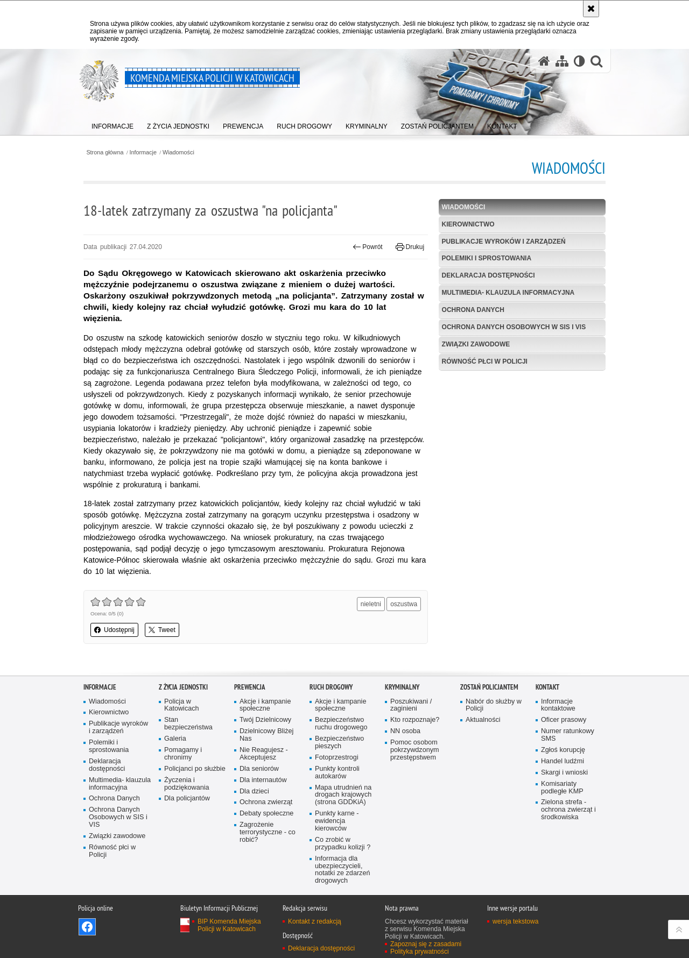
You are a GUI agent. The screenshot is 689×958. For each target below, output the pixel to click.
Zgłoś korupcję (563, 750)
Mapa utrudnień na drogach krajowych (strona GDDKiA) (343, 795)
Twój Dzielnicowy (265, 719)
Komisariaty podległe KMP (562, 787)
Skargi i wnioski (564, 772)
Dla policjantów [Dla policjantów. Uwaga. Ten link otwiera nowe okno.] (187, 798)
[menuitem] (112, 124)
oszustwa (403, 604)
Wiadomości (178, 152)
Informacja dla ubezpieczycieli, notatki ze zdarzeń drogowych (342, 870)
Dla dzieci (254, 791)
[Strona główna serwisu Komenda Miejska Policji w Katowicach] (544, 61)
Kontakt (547, 687)
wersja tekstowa (515, 921)
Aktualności (483, 719)
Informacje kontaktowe (558, 705)
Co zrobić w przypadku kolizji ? (342, 843)
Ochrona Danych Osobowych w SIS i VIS (514, 327)
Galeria (175, 738)
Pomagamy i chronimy (183, 754)
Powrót (368, 247)
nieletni (371, 604)
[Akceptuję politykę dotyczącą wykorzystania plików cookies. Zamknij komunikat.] (591, 8)
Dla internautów (263, 780)
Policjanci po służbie (195, 768)
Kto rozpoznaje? (414, 719)
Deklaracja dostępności (488, 275)
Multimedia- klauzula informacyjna (508, 292)
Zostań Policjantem (489, 687)
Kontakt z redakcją (314, 921)
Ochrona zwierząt (266, 802)
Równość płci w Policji (485, 361)
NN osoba (405, 731)
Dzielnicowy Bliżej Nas (266, 735)
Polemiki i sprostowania (486, 258)
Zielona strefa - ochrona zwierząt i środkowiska (568, 810)
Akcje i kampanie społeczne (265, 705)
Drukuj (410, 247)
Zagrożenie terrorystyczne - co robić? (268, 832)
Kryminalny (402, 687)
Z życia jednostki (183, 687)
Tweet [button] (162, 630)
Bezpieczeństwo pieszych (339, 742)
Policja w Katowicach (181, 705)
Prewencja (249, 687)
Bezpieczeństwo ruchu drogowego (341, 723)
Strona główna (104, 152)
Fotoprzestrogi (336, 757)
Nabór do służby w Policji (494, 705)
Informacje (143, 152)
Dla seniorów (259, 768)
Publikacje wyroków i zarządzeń (504, 241)
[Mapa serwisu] (562, 61)
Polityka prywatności (419, 951)
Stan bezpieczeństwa (188, 723)
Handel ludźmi (562, 761)
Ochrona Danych (473, 310)
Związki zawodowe (476, 344)
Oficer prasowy (563, 719)
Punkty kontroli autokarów (337, 772)
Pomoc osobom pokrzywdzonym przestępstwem (414, 750)
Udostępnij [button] (114, 630)
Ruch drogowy (331, 687)
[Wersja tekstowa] (579, 61)
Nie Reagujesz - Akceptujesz (264, 754)
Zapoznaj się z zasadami (425, 944)
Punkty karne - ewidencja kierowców (336, 821)
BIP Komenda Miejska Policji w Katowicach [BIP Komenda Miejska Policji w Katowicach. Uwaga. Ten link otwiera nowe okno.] (229, 925)
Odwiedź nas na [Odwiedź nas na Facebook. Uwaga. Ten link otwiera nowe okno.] (87, 926)
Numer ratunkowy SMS (567, 735)
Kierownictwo (468, 224)
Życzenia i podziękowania (186, 784)
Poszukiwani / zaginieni (411, 705)
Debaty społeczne (266, 813)
